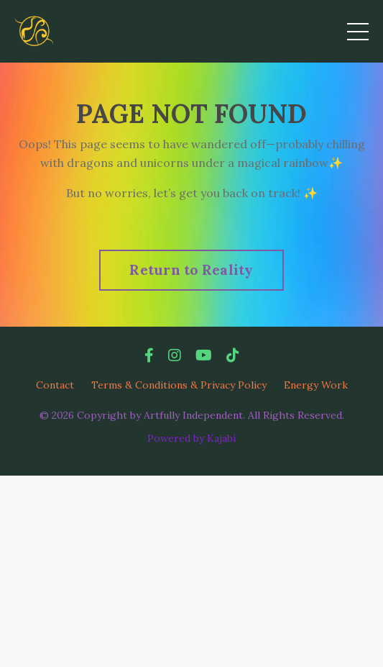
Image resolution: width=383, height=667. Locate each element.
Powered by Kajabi (191, 438)
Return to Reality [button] (191, 269)
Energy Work (316, 384)
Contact (55, 384)
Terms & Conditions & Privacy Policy (179, 384)
